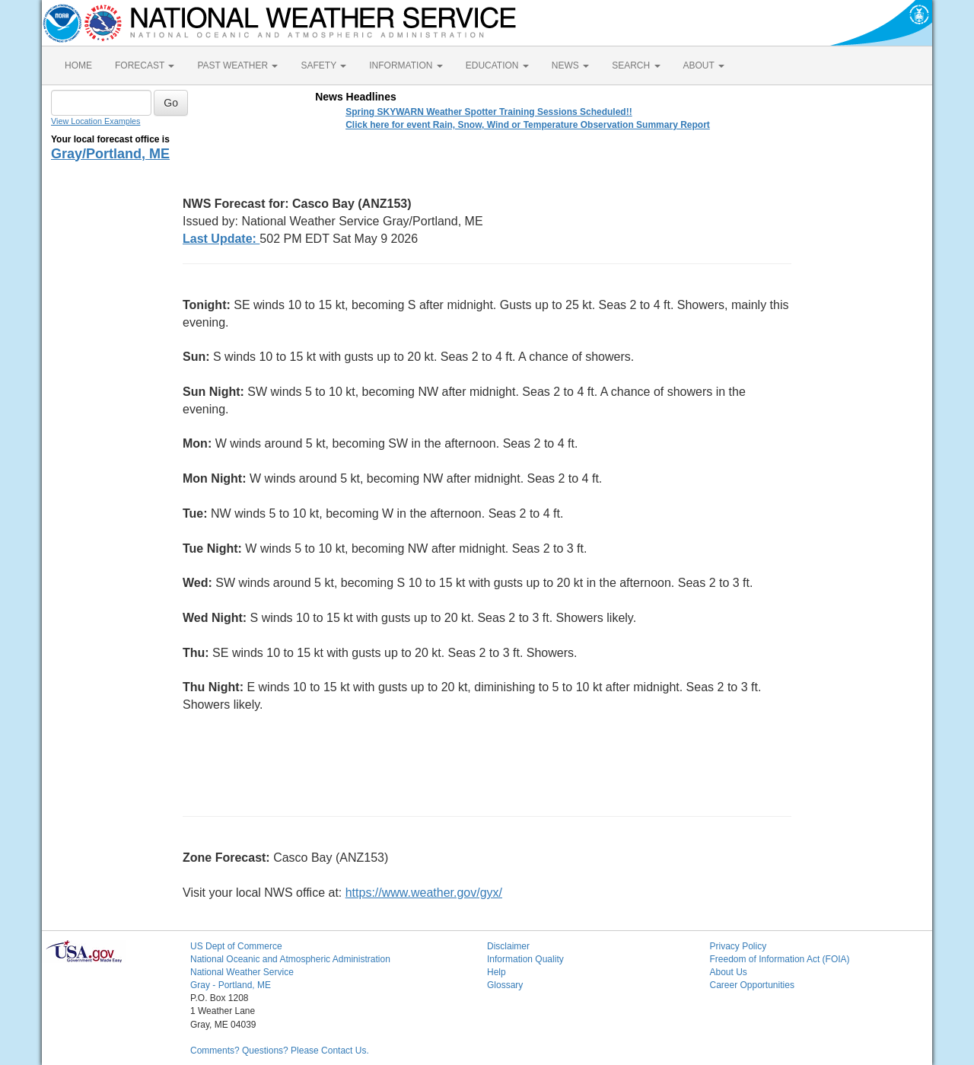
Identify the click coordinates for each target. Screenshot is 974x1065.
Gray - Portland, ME (230, 985)
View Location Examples (95, 121)
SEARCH (636, 65)
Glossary (505, 985)
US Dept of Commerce (236, 946)
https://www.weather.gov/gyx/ (423, 892)
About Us (728, 972)
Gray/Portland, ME (110, 153)
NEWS (570, 65)
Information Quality (525, 959)
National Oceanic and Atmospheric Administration (290, 959)
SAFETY (323, 65)
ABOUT (703, 65)
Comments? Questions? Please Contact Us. (279, 1050)
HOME (78, 65)
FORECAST (144, 65)
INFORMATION (405, 65)
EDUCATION (497, 65)
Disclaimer (508, 946)
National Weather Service (242, 972)
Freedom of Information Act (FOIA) (780, 959)
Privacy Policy (738, 946)
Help (496, 972)
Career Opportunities (752, 985)
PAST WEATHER (237, 65)
